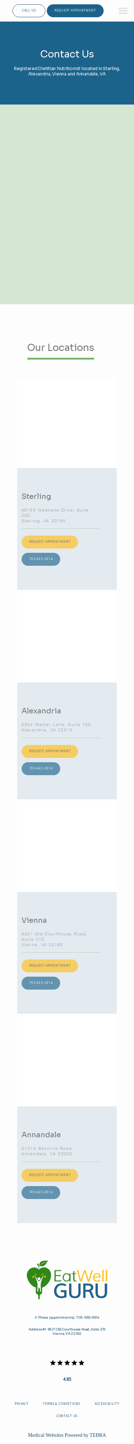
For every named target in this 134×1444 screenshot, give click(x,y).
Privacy (22, 1404)
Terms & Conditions (61, 1404)
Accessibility (107, 1404)
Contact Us (67, 1416)
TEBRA (98, 1435)
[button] (123, 11)
